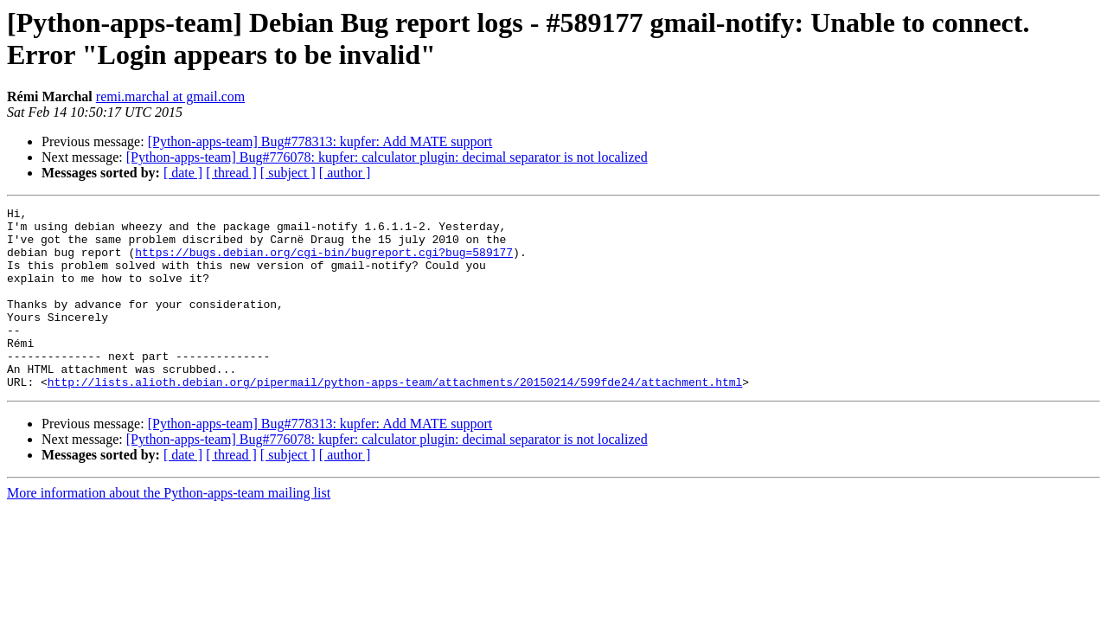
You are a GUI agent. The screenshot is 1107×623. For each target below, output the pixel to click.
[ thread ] (231, 172)
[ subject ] (288, 172)
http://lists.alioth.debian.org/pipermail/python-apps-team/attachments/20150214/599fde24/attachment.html (395, 418)
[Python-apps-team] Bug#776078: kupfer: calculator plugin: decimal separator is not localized (387, 157)
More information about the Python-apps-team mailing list (168, 529)
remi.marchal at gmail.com (170, 96)
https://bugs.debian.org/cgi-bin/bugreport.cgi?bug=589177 (324, 262)
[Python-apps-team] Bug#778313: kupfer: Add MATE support (320, 141)
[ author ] (345, 172)
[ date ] (182, 172)
